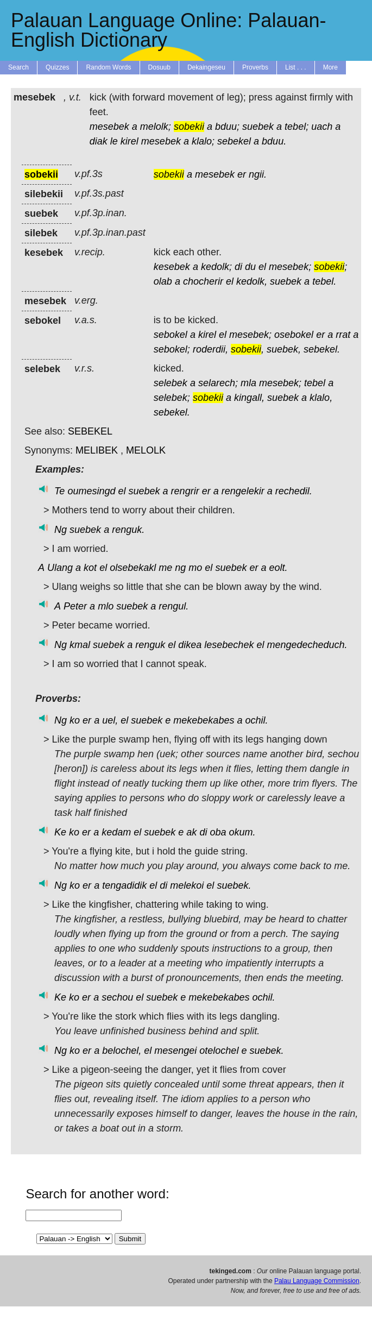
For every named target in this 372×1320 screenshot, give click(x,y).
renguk (150, 644)
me (165, 567)
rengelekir (243, 491)
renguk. (128, 529)
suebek (258, 126)
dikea (189, 644)
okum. (242, 832)
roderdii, (210, 349)
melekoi (187, 885)
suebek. (234, 885)
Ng (60, 529)
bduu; (227, 126)
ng (180, 567)
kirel (129, 141)
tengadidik (124, 885)
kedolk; (216, 266)
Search (18, 67)
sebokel (170, 334)
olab (163, 281)
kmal (80, 644)
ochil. (256, 720)
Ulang (60, 567)
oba (218, 832)
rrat (343, 334)
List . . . (295, 67)
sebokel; (172, 349)
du (250, 266)
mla (248, 383)
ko (75, 720)
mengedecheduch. (307, 644)
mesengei (175, 1050)
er (241, 174)
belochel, (121, 1050)
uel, (110, 720)
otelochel (218, 1050)
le (114, 141)
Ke (60, 832)
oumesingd (91, 491)
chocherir (203, 281)
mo (195, 567)
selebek (170, 383)
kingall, (249, 397)
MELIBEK (96, 450)
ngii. (258, 174)
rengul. (173, 606)
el (262, 266)
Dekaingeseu (206, 67)
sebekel (234, 141)
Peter (75, 606)
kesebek (172, 266)
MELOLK (146, 450)
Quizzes (57, 67)
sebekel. (322, 349)
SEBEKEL (90, 431)
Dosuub (159, 67)
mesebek (109, 126)
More (330, 67)
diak (99, 141)
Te (59, 491)
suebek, (284, 349)
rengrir (185, 491)
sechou (117, 997)
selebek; (172, 397)
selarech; (218, 383)
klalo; (203, 141)
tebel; (296, 126)
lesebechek (229, 644)
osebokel (293, 334)
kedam (116, 832)
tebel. (324, 281)
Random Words (108, 67)
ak (191, 832)
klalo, (321, 397)
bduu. (274, 141)
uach (321, 126)
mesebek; (290, 266)
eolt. (278, 567)
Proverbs (255, 67)
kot (90, 567)
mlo (106, 606)
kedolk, (251, 281)
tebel (314, 383)
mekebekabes (203, 720)
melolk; (155, 126)
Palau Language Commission (317, 1281)
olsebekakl (133, 567)
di (238, 266)
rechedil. (293, 491)
